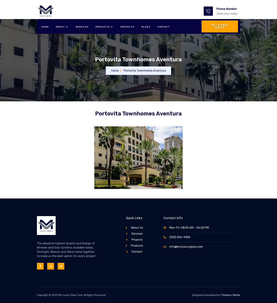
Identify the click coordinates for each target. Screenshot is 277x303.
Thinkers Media (230, 295)
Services (82, 27)
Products (104, 27)
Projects (127, 27)
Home (45, 27)
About (62, 27)
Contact (163, 27)
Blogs (146, 27)
